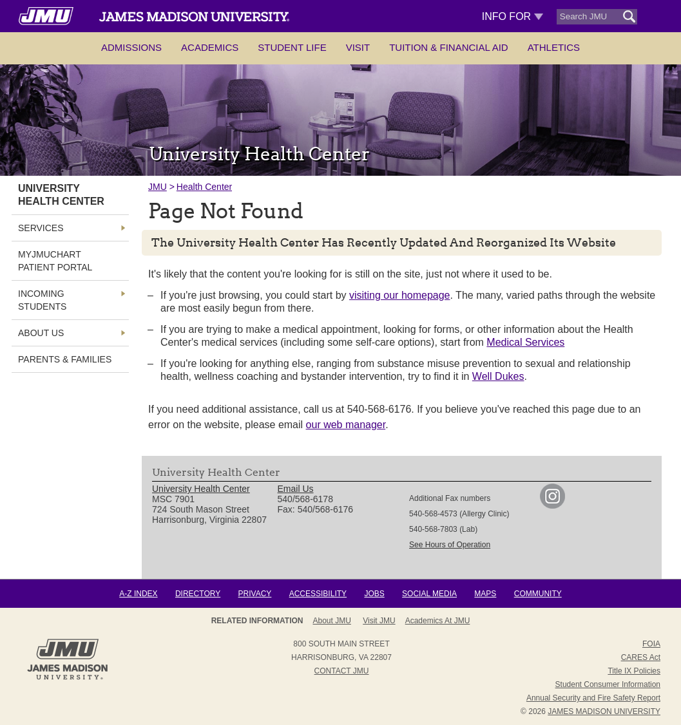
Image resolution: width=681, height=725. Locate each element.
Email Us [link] (296, 489)
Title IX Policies (634, 670)
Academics (209, 47)
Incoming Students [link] (42, 300)
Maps (485, 593)
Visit (358, 47)
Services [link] (41, 228)
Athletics (554, 47)
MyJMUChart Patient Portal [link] (55, 260)
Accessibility (318, 593)
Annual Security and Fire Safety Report (593, 697)
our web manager (346, 424)
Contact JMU (341, 670)
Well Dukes (498, 376)
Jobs (374, 593)
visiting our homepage (399, 295)
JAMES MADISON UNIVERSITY (604, 711)
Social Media (429, 593)
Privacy (255, 593)
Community (538, 593)
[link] (552, 505)
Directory (197, 593)
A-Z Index (138, 593)
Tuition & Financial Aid (448, 47)
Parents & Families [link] (64, 359)
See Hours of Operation (449, 544)
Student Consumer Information (607, 684)
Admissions (131, 47)
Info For (512, 16)
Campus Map (442, 620)
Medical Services (525, 342)
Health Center (204, 187)
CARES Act (640, 657)
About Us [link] (41, 333)
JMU (157, 187)
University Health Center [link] (61, 195)
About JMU (337, 620)
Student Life (292, 47)
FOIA (651, 643)
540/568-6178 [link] (305, 499)
